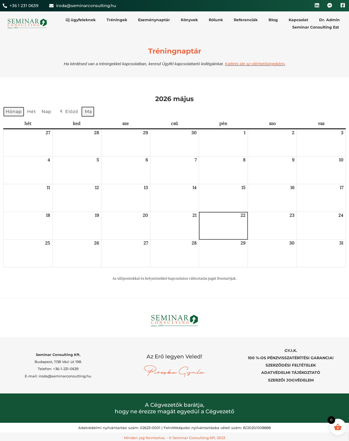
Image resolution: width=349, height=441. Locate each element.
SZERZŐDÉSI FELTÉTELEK (291, 364)
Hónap (14, 111)
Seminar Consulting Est (315, 27)
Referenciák (246, 19)
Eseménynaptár (154, 19)
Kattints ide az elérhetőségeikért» (255, 63)
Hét (31, 111)
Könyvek (189, 19)
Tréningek (117, 19)
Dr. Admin (329, 19)
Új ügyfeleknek (81, 19)
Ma (88, 111)
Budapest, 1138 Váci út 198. (58, 360)
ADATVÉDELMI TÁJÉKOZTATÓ (291, 371)
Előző (68, 111)
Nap (46, 111)
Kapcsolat (298, 19)
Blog (273, 19)
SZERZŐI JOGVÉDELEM (291, 378)
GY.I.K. (290, 350)
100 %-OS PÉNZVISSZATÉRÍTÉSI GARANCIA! (291, 357)
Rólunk (216, 19)
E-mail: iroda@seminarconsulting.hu (58, 375)
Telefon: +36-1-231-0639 (58, 367)
